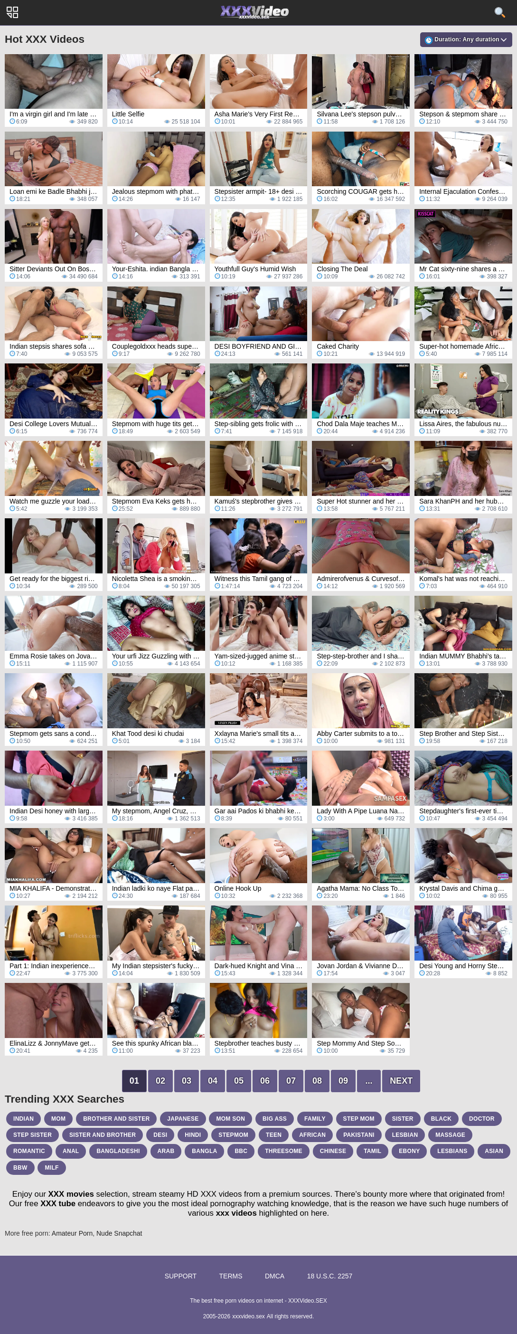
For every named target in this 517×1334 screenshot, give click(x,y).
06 (265, 1081)
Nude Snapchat (119, 1233)
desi (160, 1135)
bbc (241, 1151)
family (315, 1118)
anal (71, 1151)
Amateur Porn (72, 1233)
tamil (372, 1151)
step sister (32, 1135)
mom (58, 1118)
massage (450, 1135)
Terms (231, 1276)
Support (181, 1276)
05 (239, 1081)
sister (403, 1118)
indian (23, 1118)
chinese (333, 1151)
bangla (204, 1151)
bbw (20, 1167)
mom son (230, 1118)
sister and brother (102, 1135)
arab (166, 1151)
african (312, 1135)
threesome (283, 1151)
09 (343, 1081)
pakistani (359, 1135)
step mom (359, 1118)
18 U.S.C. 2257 (330, 1276)
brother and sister (116, 1118)
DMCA (274, 1276)
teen (274, 1135)
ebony (409, 1151)
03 (186, 1081)
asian (494, 1151)
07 (291, 1081)
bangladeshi (118, 1151)
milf (51, 1167)
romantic (29, 1151)
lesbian (405, 1135)
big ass (275, 1118)
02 (160, 1081)
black (441, 1118)
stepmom (233, 1135)
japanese (182, 1118)
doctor (482, 1118)
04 (212, 1081)
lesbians (452, 1151)
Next (401, 1081)
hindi (193, 1135)
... (369, 1081)
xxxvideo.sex (248, 1316)
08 (317, 1081)
